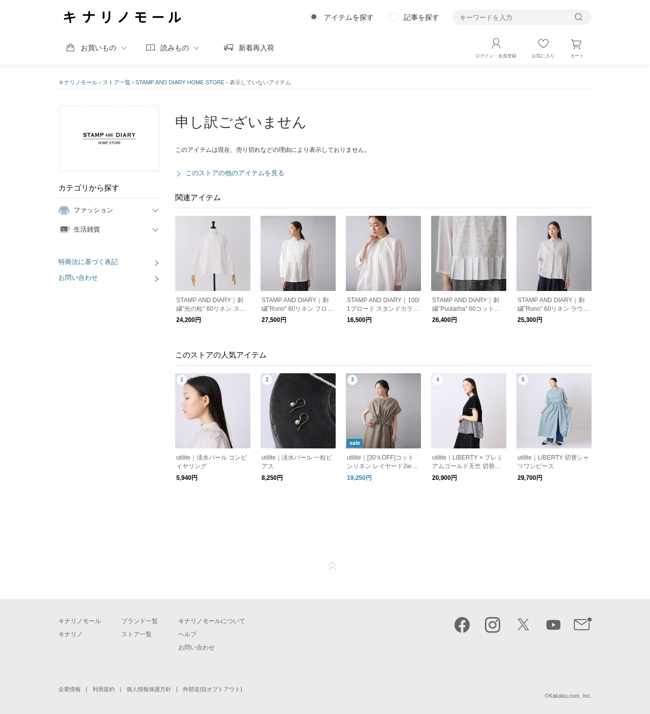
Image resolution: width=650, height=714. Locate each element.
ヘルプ (187, 634)
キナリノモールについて (211, 621)
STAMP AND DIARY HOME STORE (180, 82)
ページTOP (332, 566)
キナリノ (70, 634)
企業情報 (69, 689)
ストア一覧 (117, 82)
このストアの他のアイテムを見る (234, 173)
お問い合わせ (78, 277)
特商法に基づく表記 (88, 262)
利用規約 (103, 689)
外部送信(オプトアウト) (212, 689)
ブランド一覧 (139, 621)
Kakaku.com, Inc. (570, 696)
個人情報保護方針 (148, 689)
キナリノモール (78, 82)
